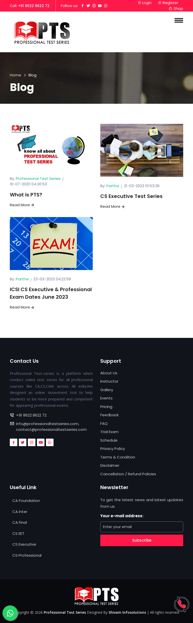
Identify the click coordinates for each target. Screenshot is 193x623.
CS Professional (26, 555)
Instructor (109, 381)
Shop (176, 8)
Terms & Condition (117, 457)
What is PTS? (26, 194)
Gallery (106, 389)
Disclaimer (109, 465)
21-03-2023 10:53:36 (142, 185)
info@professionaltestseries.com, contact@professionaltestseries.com (51, 426)
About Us (108, 373)
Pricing (106, 406)
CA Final (19, 522)
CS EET (18, 533)
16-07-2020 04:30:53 (28, 184)
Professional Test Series (38, 178)
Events (106, 398)
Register (168, 2)
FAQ (104, 423)
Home (15, 75)
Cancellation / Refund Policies (128, 474)
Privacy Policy (112, 448)
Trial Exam (109, 431)
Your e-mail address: (121, 515)
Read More (22, 204)
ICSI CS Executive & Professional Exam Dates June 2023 (51, 293)
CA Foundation (26, 500)
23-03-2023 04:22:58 (52, 279)
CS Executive (24, 544)
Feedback (109, 415)
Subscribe (141, 540)
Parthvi (112, 185)
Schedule (109, 440)
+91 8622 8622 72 (34, 5)
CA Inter (19, 511)
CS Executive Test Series (131, 196)
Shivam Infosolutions (127, 612)
